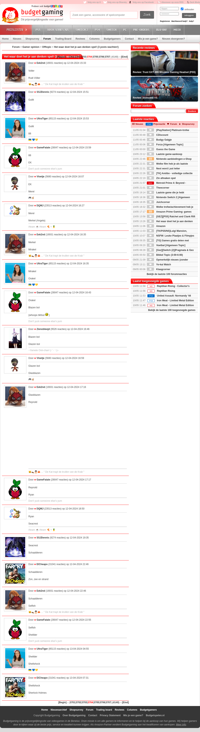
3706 (101, 56)
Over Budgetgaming (74, 715)
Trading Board (63, 38)
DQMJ (40, 205)
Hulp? (191, 21)
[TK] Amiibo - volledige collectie (170, 173)
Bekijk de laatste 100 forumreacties (167, 274)
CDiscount (157, 135)
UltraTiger (42, 118)
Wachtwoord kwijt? (179, 21)
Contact (129, 38)
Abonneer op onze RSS (172, 2)
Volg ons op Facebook (143, 2)
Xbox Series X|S (58, 30)
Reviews (80, 38)
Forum (47, 38)
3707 (107, 56)
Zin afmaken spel (161, 178)
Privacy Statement (110, 715)
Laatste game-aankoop (164, 154)
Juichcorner (158, 202)
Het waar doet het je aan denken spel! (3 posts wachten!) (86, 47)
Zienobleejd (43, 329)
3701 (71, 56)
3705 (95, 56)
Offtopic (46, 47)
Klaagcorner (158, 269)
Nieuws (17, 38)
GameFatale (43, 147)
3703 (83, 56)
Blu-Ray (162, 30)
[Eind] (124, 56)
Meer (178, 30)
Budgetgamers (112, 38)
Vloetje (40, 176)
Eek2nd (41, 63)
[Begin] (61, 56)
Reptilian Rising (166, 291)
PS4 (98, 30)
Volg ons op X (94, 2)
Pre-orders (142, 30)
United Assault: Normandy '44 (174, 295)
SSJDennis (43, 92)
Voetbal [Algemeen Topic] (166, 245)
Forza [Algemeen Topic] (165, 144)
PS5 (39, 30)
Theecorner (158, 187)
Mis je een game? (148, 38)
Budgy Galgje (159, 139)
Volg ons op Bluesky (117, 2)
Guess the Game (161, 149)
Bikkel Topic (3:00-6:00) (165, 255)
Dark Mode (195, 2)
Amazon (156, 226)
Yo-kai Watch (159, 264)
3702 (77, 56)
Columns (94, 38)
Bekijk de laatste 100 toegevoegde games (171, 310)
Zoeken (192, 111)
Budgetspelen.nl (155, 715)
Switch (112, 30)
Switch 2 (82, 30)
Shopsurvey (32, 38)
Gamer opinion (30, 47)
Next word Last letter (163, 168)
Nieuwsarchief (59, 709)
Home (5, 38)
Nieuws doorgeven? (173, 38)
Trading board (104, 709)
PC (125, 30)
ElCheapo (42, 564)
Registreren (165, 21)
